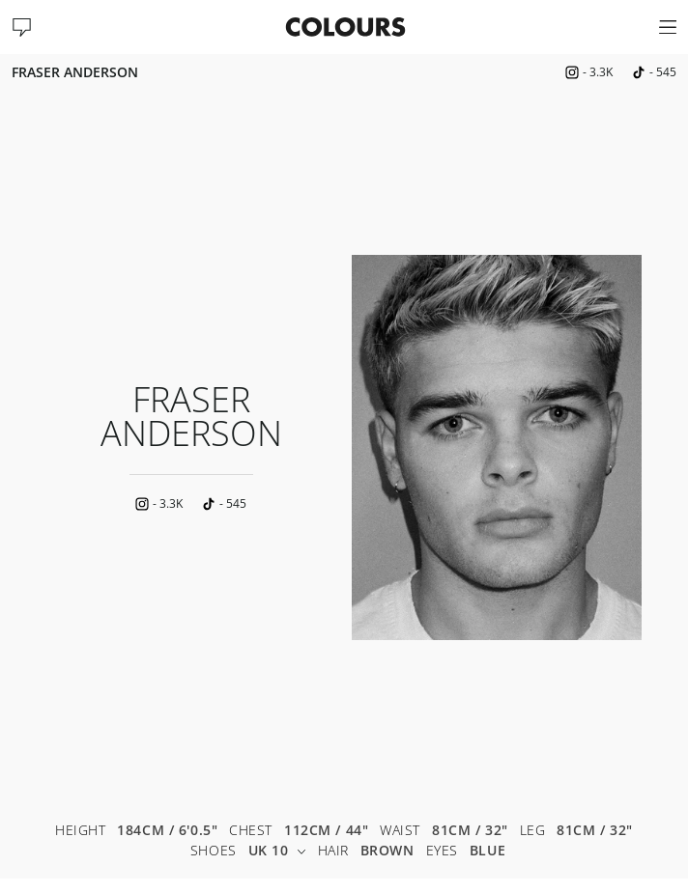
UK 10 (277, 851)
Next (659, 447)
